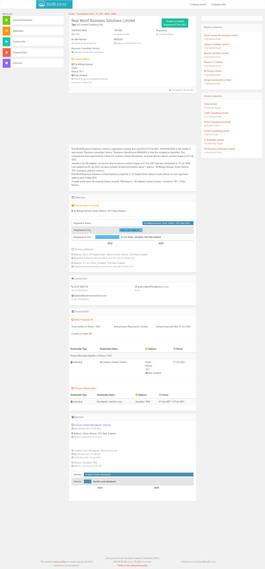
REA (107, 13)
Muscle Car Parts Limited (216, 53)
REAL (114, 13)
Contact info (19, 41)
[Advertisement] (33, 95)
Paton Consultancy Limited (217, 121)
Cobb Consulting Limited (216, 113)
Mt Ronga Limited (212, 71)
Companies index (85, 13)
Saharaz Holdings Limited (216, 44)
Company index (218, 4)
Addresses (18, 30)
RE (101, 13)
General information (22, 20)
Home (72, 13)
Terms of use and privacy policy (132, 565)
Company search (198, 4)
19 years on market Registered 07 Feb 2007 (175, 23)
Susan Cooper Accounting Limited (220, 35)
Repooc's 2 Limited (213, 62)
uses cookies (60, 561)
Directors (17, 63)
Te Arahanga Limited (214, 139)
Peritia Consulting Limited (216, 130)
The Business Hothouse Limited (219, 148)
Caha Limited (210, 104)
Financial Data (20, 52)
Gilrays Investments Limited (217, 80)
